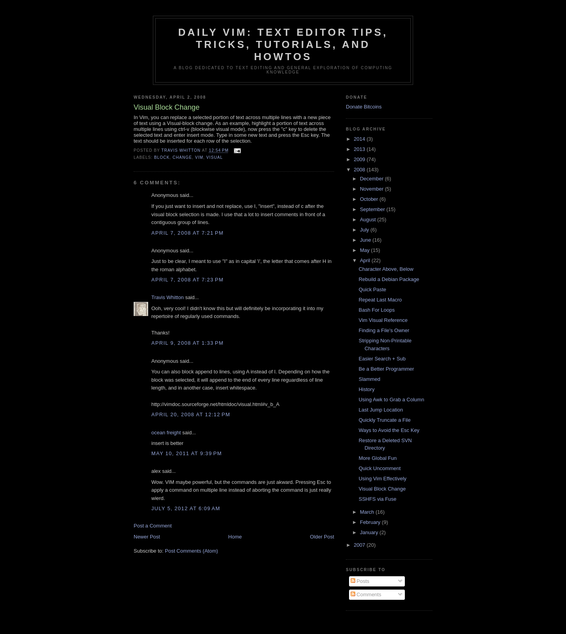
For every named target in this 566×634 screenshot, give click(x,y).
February (371, 522)
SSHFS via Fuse (377, 499)
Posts (360, 581)
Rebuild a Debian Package (388, 279)
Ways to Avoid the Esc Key (388, 430)
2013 (360, 149)
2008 (360, 170)
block (161, 157)
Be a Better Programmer (386, 369)
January (370, 532)
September (373, 209)
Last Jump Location (380, 410)
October (370, 199)
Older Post (322, 537)
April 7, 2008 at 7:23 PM (187, 280)
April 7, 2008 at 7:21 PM (187, 233)
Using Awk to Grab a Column (391, 399)
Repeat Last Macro (380, 300)
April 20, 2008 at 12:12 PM (190, 414)
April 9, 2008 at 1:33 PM (187, 343)
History (366, 389)
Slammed (369, 379)
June (366, 240)
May (365, 250)
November (372, 189)
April (366, 260)
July (365, 230)
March (368, 512)
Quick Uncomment (379, 468)
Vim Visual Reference (383, 320)
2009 (360, 159)
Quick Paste (372, 289)
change (182, 157)
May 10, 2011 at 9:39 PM (186, 453)
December (372, 179)
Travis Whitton (167, 297)
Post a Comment (153, 526)
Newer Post (147, 537)
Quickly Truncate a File (384, 420)
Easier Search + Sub (382, 359)
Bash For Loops (376, 310)
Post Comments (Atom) (191, 551)
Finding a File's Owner (383, 330)
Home (235, 537)
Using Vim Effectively (382, 478)
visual (214, 157)
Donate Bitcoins (364, 107)
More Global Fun (377, 458)
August (368, 219)
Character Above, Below (385, 269)
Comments (366, 594)
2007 (360, 545)
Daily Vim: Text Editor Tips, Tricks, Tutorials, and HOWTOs (283, 44)
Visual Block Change (382, 489)
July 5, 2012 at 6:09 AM (185, 508)
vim (199, 157)
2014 (360, 139)
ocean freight (166, 433)
